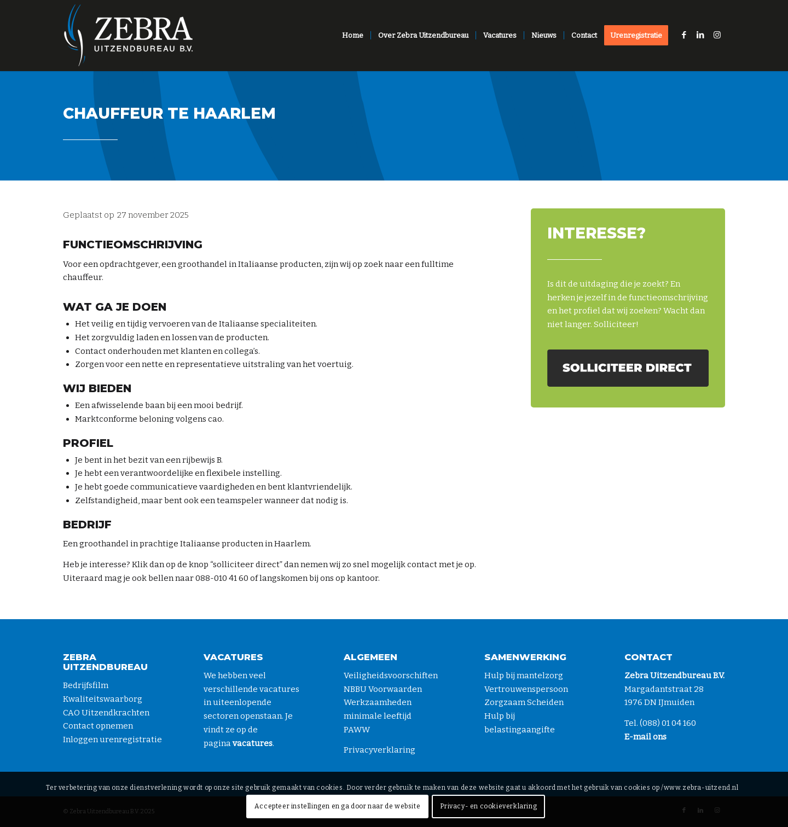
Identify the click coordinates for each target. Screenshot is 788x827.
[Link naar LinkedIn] (700, 35)
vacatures (253, 743)
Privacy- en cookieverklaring (488, 806)
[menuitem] (352, 35)
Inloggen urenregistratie (112, 739)
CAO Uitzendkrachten (106, 713)
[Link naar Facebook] (684, 35)
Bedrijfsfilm (85, 685)
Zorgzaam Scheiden (524, 702)
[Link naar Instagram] (717, 35)
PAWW (357, 730)
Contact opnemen (98, 726)
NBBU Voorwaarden (383, 689)
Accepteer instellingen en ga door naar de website (337, 806)
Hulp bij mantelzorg (523, 675)
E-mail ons (645, 737)
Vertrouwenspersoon (526, 689)
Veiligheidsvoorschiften (391, 675)
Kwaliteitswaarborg (102, 699)
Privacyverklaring (379, 750)
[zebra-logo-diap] (128, 35)
